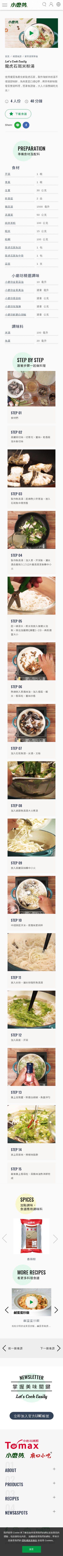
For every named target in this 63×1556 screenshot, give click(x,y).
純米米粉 (10, 223)
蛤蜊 (7, 239)
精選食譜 (17, 56)
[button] (3, 1239)
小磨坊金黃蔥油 (14, 290)
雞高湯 (9, 206)
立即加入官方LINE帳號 (31, 1415)
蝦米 (7, 231)
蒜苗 (7, 263)
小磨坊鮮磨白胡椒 (15, 314)
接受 (31, 1549)
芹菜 (7, 174)
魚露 (7, 340)
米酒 (7, 332)
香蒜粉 (31, 1259)
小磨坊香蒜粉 (13, 298)
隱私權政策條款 (29, 1540)
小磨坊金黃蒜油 (14, 282)
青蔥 (7, 182)
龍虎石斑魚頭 (13, 247)
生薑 (7, 190)
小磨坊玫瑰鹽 (13, 306)
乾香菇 (9, 198)
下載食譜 (21, 114)
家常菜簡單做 (31, 56)
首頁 (7, 56)
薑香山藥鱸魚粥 (31, 1320)
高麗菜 (9, 214)
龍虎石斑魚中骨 (14, 255)
